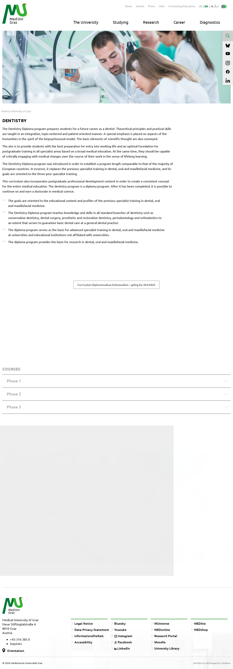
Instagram (123, 636)
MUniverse (161, 623)
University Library (166, 648)
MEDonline (162, 629)
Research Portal (165, 636)
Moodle (160, 642)
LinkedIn (122, 648)
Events (140, 6)
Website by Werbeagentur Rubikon (212, 663)
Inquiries (16, 643)
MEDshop (201, 629)
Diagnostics (210, 22)
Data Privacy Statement (91, 629)
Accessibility (83, 642)
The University (85, 22)
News (128, 6)
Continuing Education (181, 6)
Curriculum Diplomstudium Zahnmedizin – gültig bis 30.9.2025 (116, 284)
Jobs (161, 6)
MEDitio (200, 623)
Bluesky (120, 623)
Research (151, 22)
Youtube (120, 629)
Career (179, 22)
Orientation (15, 650)
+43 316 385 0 (20, 639)
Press (151, 6)
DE (201, 6)
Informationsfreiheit (89, 636)
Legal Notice (83, 623)
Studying (120, 22)
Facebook (123, 642)
